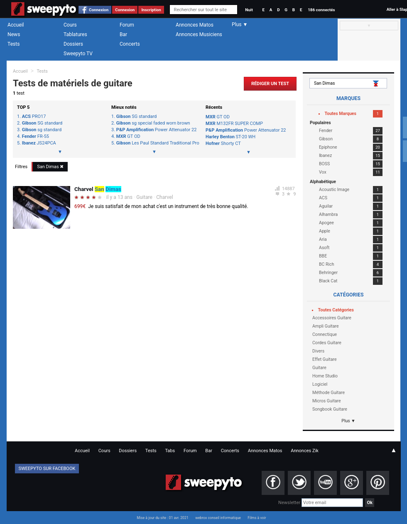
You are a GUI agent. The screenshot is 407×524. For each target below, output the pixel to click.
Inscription (151, 9)
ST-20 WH (230, 137)
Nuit (249, 9)
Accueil (15, 25)
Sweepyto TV (78, 53)
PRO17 (34, 116)
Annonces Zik (305, 450)
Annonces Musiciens (199, 34)
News (13, 34)
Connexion (98, 9)
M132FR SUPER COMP (234, 123)
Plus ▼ (348, 421)
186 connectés (321, 9)
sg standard (41, 129)
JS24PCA (39, 143)
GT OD (128, 136)
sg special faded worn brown (153, 123)
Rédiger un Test (270, 83)
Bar (123, 34)
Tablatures (75, 34)
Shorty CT (223, 143)
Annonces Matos (194, 25)
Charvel (164, 197)
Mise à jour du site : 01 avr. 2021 (162, 518)
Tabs (170, 450)
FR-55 (35, 136)
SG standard (42, 123)
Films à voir (257, 518)
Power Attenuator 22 (156, 129)
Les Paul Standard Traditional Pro (156, 143)
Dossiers (73, 44)
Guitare (144, 197)
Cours (70, 25)
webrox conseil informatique (218, 518)
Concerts (130, 44)
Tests (13, 44)
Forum (127, 25)
